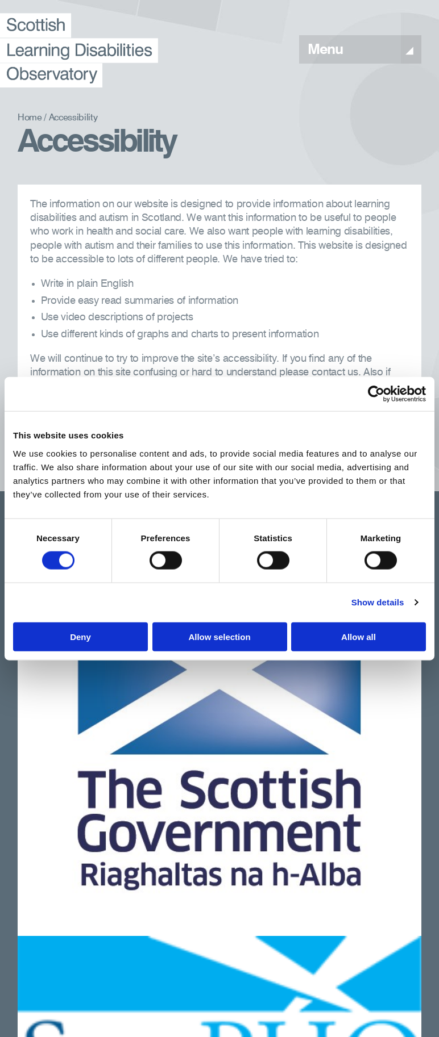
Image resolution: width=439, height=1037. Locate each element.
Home (30, 118)
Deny (80, 636)
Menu (360, 50)
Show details (377, 602)
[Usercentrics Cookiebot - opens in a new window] (376, 394)
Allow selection (219, 636)
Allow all (358, 636)
